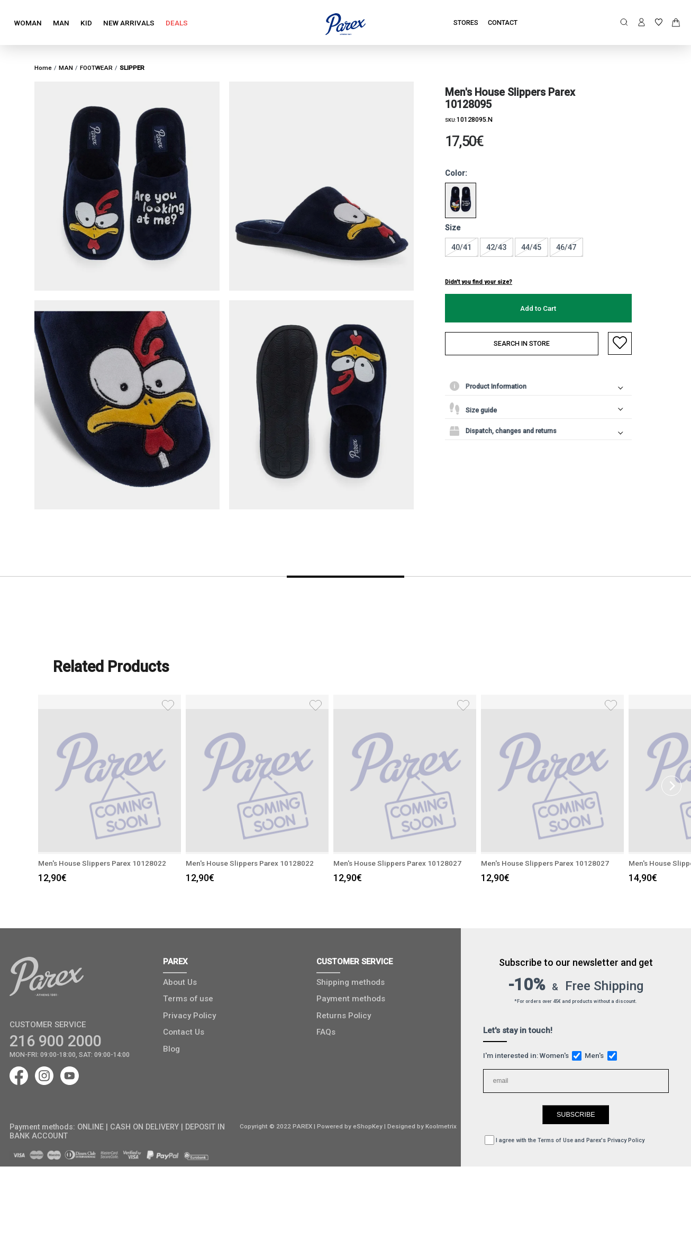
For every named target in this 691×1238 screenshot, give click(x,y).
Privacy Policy (189, 1015)
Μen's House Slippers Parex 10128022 (116, 863)
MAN (61, 23)
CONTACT (502, 22)
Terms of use (188, 998)
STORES (465, 22)
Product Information (488, 386)
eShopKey (367, 1126)
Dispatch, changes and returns (503, 431)
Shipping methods (350, 982)
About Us (180, 982)
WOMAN (28, 23)
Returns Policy (343, 1015)
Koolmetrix (441, 1126)
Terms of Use (555, 1140)
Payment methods (350, 998)
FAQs (325, 1032)
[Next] (671, 786)
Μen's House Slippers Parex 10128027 (412, 863)
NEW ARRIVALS (128, 23)
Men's (601, 1055)
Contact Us (183, 1032)
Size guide (473, 408)
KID (86, 23)
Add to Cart (538, 308)
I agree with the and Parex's (564, 1140)
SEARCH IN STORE (522, 343)
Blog (171, 1049)
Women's (561, 1055)
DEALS (177, 23)
